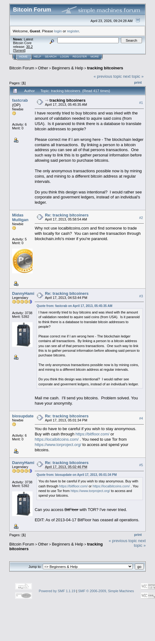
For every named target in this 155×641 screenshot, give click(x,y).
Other (43, 68)
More (95, 56)
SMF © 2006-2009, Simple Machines (106, 591)
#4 (141, 418)
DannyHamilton (27, 293)
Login (64, 56)
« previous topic (108, 76)
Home (23, 56)
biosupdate (22, 416)
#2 (141, 218)
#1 (141, 103)
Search (51, 56)
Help (37, 56)
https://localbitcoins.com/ (57, 439)
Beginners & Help (67, 68)
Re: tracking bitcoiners (67, 215)
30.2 (29, 47)
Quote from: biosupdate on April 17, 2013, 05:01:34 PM (77, 474)
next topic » (133, 76)
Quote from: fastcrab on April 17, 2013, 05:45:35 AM (74, 306)
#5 (141, 465)
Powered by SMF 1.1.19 (57, 591)
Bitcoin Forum (21, 68)
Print (138, 82)
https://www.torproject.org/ (58, 444)
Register (80, 56)
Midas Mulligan (20, 217)
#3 (141, 296)
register (73, 31)
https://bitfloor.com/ (92, 434)
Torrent (19, 50)
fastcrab (20, 100)
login (58, 31)
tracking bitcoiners (105, 68)
